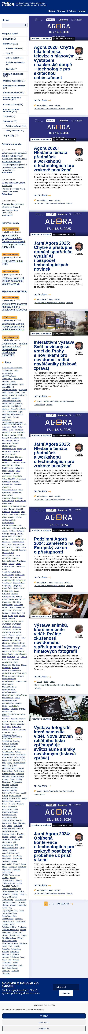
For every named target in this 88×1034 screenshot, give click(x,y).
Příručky (61, 11)
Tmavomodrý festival (9, 913)
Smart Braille (6, 856)
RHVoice (12, 804)
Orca (4, 757)
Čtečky (4, 514)
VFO (4, 932)
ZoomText (15, 971)
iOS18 (10, 616)
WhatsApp (6, 949)
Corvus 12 (6, 512)
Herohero (14, 594)
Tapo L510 (6, 886)
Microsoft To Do (21, 695)
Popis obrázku (7, 771)
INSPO (11, 607)
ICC (13, 602)
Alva (23, 392)
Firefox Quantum (8, 555)
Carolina (16, 473)
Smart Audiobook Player (10, 853)
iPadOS (22, 616)
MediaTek (15, 668)
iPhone (4, 618)
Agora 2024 (6, 387)
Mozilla (4, 706)
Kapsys (17, 638)
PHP (23, 760)
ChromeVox (6, 482)
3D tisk (16, 371)
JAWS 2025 (16, 632)
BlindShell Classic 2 (9, 454)
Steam (23, 864)
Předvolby (44, 1028)
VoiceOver (23, 943)
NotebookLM (16, 727)
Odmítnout (44, 1022)
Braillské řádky (14, 48)
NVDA (4, 732)
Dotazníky (9, 39)
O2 (9, 732)
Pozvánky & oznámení (14, 87)
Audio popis (19, 430)
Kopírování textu (17, 648)
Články (51, 11)
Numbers (22, 729)
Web (10, 946)
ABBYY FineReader (9, 376)
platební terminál (19, 763)
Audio (11, 430)
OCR (14, 732)
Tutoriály (5, 924)
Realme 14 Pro (14, 798)
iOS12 (4, 616)
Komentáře (6, 648)
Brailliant (17, 465)
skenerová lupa (7, 845)
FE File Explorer (8, 553)
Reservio (18, 801)
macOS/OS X (7, 662)
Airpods (10, 392)
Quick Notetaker (15, 796)
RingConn (20, 804)
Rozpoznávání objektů (10, 809)
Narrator (22, 719)
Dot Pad (12, 531)
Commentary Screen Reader (12, 498)
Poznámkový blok (8, 774)
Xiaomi (4, 960)
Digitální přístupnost (9, 525)
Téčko (22, 891)
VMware (20, 938)
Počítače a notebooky (15, 63)
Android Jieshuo (8, 403)
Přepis (12, 779)
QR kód (5, 796)
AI (13, 387)
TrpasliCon (19, 919)
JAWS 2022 (6, 629)
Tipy (10, 908)
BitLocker (15, 443)
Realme (5, 798)
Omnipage (14, 744)
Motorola (18, 703)
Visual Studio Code (9, 938)
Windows (5, 952)
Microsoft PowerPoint (9, 692)
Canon (18, 471)
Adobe (13, 381)
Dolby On (15, 528)
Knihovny (17, 646)
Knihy (24, 646)
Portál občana (19, 771)
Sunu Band (22, 867)
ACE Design (18, 379)
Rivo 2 (4, 807)
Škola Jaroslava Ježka (10, 848)
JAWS (21, 621)
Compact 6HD (7, 503)
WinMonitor (15, 957)
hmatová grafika (8, 599)
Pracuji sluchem (13, 93)
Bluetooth (18, 457)
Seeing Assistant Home (10, 831)
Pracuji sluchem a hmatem (12, 98)
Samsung (22, 823)
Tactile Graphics (8, 880)
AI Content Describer (9, 390)
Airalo (4, 392)
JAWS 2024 (6, 632)
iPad (16, 616)
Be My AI (5, 438)
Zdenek (15, 963)
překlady (5, 779)
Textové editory (7, 900)
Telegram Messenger (9, 897)
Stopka (4, 867)
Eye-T (24, 547)
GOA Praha (20, 566)
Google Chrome (8, 575)
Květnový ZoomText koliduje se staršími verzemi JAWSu (13, 281)
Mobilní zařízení (14, 58)
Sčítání (9, 826)
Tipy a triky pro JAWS (10, 911)
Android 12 (23, 395)
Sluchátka (12, 850)
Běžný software (15, 131)
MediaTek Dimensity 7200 (11, 670)
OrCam (9, 757)
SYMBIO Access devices (11, 875)
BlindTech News (8, 457)
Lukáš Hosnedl (79, 636)
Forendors (15, 558)
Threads (13, 905)
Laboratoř (20, 651)
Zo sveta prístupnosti (9, 965)
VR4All (4, 946)
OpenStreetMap (8, 752)
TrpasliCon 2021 (8, 921)
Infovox (4, 607)
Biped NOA (6, 443)
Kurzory (12, 651)
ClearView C (6, 487)
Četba (4, 479)
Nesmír (13, 724)
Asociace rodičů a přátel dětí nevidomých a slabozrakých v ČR (14, 423)
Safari (15, 823)
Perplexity (16, 760)
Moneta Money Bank (9, 700)
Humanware (6, 602)
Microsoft (20, 676)
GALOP (11, 564)
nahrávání (5, 719)
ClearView (17, 484)
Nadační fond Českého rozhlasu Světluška (13, 715)
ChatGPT (11, 479)
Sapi (4, 826)
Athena (4, 430)
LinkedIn (24, 657)
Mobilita (17, 698)
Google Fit (17, 577)
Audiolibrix (6, 432)
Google (4, 569)
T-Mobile (5, 878)
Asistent (16, 417)
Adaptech (5, 381)
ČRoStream (15, 512)
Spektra (14, 861)
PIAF (4, 763)
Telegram (23, 894)
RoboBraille (12, 807)
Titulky (21, 911)
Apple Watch (6, 417)
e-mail (4, 536)
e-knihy (20, 534)
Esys (9, 545)
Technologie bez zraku (10, 891)
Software (10, 121)
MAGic (16, 662)
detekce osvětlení (8, 520)
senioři (13, 834)
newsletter (21, 724)
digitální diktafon (8, 523)
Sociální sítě (17, 859)
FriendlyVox (21, 561)
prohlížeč (5, 785)
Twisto (12, 924)
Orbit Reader (20, 755)
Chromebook (21, 479)
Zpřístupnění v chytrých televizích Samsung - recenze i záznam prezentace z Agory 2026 (14, 241)
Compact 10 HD (8, 501)
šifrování (5, 837)
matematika (6, 668)
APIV (4, 412)
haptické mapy (7, 591)
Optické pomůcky (8, 755)
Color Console (7, 495)
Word (22, 957)
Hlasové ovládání (8, 597)
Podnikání (20, 768)
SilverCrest (6, 839)
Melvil (24, 673)
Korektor (5, 651)
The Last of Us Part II (9, 902)
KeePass (5, 640)
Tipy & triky (11, 135)
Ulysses (23, 930)
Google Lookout (18, 583)
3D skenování (7, 371)
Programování (17, 782)
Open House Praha (9, 749)
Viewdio (5, 935)
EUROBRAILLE (18, 545)
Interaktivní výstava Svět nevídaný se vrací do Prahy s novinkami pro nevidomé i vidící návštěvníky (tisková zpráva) (55, 355)
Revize (4, 804)
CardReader (6, 473)
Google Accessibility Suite (11, 572)
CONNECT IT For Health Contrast (14, 506)
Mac (9, 659)
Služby (9, 116)
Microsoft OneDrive (9, 687)
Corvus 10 (19, 509)
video (9, 932)
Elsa (11, 539)
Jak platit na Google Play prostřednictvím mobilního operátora (13, 326)
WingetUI (16, 954)
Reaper (24, 798)
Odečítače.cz (7, 741)
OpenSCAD (22, 749)
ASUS (14, 427)
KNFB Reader (7, 646)
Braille (23, 462)
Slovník (5, 850)
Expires (17, 547)
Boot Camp (15, 462)
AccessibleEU (7, 379)
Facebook (5, 550)
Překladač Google (17, 776)
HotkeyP (18, 599)
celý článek (40, 100)
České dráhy (17, 476)
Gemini (18, 564)
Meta (13, 676)
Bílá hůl (16, 441)
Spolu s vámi (6, 864)
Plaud (4, 765)
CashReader (6, 476)
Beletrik (23, 438)
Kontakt (81, 11)
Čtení (11, 514)
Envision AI (6, 542)
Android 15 (15, 398)
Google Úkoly (7, 588)
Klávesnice (6, 643)
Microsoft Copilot (8, 681)
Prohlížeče (14, 785)
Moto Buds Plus (8, 703)
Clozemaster (16, 493)
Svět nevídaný (7, 872)
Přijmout (44, 1016)
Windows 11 (6, 954)
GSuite (16, 588)
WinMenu (5, 957)
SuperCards (6, 869)
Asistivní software (16, 126)
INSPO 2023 (20, 607)
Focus (18, 555)
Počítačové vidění (8, 768)
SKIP (16, 845)
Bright (4, 471)
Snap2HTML (6, 859)
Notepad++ (6, 729)
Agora (22, 384)
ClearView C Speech (9, 490)
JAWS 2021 (16, 627)
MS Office (5, 709)
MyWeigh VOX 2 (8, 711)
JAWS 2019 (16, 624)
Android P (18, 403)
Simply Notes (7, 842)
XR (10, 960)
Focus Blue (6, 558)
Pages (4, 760)
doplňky (5, 531)
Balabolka (20, 432)
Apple (20, 412)
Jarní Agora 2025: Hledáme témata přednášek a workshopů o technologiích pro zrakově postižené (54, 455)
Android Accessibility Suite (11, 401)
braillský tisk (19, 468)
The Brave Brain (20, 900)
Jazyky (4, 635)
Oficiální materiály (14, 81)
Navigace (5, 724)
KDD (23, 638)
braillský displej (7, 468)
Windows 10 (14, 952)
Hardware (10, 44)
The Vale (22, 902)
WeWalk (16, 946)
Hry (24, 599)
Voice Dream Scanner (10, 943)
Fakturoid (14, 550)
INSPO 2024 (6, 610)
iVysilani (12, 618)
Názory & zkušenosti (13, 75)
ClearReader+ (7, 484)
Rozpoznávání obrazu (10, 812)
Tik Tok (4, 908)
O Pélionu (71, 11)
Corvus (11, 509)
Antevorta (14, 409)
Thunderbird (22, 905)
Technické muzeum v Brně (11, 889)
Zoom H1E (6, 971)
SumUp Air (12, 867)
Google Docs (20, 575)
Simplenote (16, 839)
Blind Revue (6, 451)
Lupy (9, 53)
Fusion (4, 564)
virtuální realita (15, 935)
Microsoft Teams (8, 695)
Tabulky (12, 878)
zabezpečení (6, 963)
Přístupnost (6, 782)
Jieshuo (11, 635)
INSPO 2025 (17, 610)
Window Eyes (16, 949)
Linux (4, 659)
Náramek (14, 719)
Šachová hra (6, 823)
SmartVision (17, 856)
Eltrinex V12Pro (20, 539)
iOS (23, 613)
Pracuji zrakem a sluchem (11, 110)
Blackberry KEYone (9, 446)
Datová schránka (20, 514)
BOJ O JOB (18, 460)
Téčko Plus (6, 894)
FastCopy (22, 550)
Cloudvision (6, 493)
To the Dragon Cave (9, 916)
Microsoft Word (7, 698)
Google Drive (7, 577)
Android (5, 395)
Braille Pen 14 (7, 465)
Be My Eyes (14, 438)
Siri (14, 842)
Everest (5, 547)
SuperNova (16, 869)
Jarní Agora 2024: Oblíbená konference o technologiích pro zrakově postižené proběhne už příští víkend (54, 846)
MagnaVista (6, 665)
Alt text (17, 392)
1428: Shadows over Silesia (12, 368)
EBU (10, 536)
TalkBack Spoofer (8, 883)
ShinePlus (20, 834)
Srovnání (16, 864)
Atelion (20, 427)
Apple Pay (6, 414)
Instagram (5, 613)
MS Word (14, 709)
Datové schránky (8, 517)
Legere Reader (7, 654)
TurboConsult (20, 921)
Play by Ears (12, 765)
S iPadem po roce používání (12, 820)
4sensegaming (7, 373)
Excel (11, 547)
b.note (13, 432)
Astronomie (6, 427)
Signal (20, 837)
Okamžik (16, 741)
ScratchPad (18, 826)
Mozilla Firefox (14, 706)
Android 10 (13, 395)
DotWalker (20, 531)
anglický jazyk (16, 406)
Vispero (24, 935)
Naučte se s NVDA (16, 721)
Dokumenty (6, 528)
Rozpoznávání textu (9, 815)
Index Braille (18, 605)
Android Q (6, 406)
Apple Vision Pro (17, 414)
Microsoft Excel (7, 684)
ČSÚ (23, 512)
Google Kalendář (8, 580)
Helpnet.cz (6, 594)
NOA (9, 727)
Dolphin (23, 528)
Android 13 (6, 398)
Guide (22, 588)
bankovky (5, 435)
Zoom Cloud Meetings (10, 968)
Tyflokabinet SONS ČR (10, 930)
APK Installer (12, 412)
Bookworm (6, 462)
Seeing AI (19, 828)
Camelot (11, 471)
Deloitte (18, 517)
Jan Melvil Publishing (9, 621)
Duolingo (5, 534)
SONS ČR (6, 861)
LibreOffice (11, 657)
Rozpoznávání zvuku (9, 817)
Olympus (5, 744)
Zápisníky (11, 69)
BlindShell (16, 451)
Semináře (5, 834)
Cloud (21, 490)
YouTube (16, 960)
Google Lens (6, 583)
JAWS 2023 (16, 629)
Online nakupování (9, 746)
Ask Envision (6, 420)
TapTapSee (15, 886)
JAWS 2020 (6, 627)
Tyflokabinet (22, 927)
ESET (4, 545)
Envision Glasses (18, 542)
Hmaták (19, 597)
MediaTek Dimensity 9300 (11, 673)
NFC (4, 727)
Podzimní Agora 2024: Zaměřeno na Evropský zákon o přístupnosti (53, 545)
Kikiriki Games (15, 640)
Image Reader (7, 605)
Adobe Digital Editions (10, 384)
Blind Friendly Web (9, 449)
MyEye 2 (22, 709)
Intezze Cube (16, 613)
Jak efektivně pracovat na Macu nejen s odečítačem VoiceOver (14, 307)
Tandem (19, 883)
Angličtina (5, 409)
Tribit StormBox (7, 919)
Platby (9, 763)
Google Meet (6, 586)
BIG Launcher (7, 441)
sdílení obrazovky (8, 828)
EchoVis (5, 539)
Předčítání (20, 774)
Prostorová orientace (9, 790)
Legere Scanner (20, 654)
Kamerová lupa (7, 638)
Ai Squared (23, 390)
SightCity (13, 837)
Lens (4, 657)
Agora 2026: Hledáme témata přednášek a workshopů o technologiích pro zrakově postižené (54, 159)
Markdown (16, 665)
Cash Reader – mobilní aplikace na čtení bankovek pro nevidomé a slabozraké (15, 349)
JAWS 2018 (6, 624)
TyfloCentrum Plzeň (9, 927)
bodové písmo (7, 460)
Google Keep (20, 580)
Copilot (4, 509)
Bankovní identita (17, 435)
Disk (19, 525)
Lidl (18, 657)
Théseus (5, 905)
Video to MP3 (17, 932)
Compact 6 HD (20, 501)
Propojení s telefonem (10, 787)
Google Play (17, 586)
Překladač (5, 776)
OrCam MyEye (19, 757)
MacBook (15, 659)
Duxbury (13, 534)
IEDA (19, 602)
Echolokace (17, 536)
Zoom (21, 965)
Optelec (18, 752)
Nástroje (5, 721)
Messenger (6, 676)
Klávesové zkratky (18, 643)
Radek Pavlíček (79, 58)
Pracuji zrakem (13, 104)
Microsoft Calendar (9, 679)
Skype (22, 848)
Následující (63, 904)
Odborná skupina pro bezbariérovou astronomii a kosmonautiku (12, 736)
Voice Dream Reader (9, 941)
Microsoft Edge (21, 681)
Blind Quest (21, 449)
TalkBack (18, 880)
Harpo (16, 591)
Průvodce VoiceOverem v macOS (14, 793)
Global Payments (8, 566)
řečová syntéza (7, 801)
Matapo (24, 665)
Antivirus (22, 409)
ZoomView (6, 973)
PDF (10, 760)
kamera (18, 635)
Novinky (15, 729)
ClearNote (15, 482)
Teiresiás (15, 894)
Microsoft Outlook (8, 690)
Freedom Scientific (9, 561)
